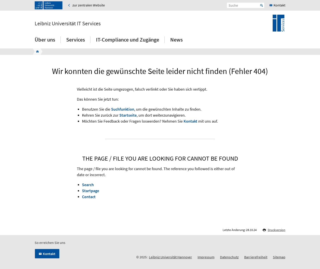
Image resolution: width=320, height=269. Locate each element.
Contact (89, 196)
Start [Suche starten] (261, 5)
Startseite (128, 115)
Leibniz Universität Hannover (170, 257)
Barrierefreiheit (255, 257)
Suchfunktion (122, 109)
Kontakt (190, 121)
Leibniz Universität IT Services (68, 23)
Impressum (206, 257)
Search (88, 184)
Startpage (90, 190)
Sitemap (279, 257)
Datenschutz (229, 257)
